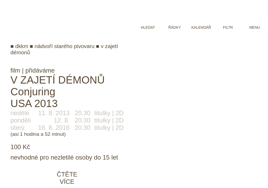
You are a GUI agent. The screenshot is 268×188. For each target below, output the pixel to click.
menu (254, 27)
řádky (174, 27)
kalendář (201, 27)
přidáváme (40, 70)
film (15, 70)
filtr (228, 27)
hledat (148, 27)
